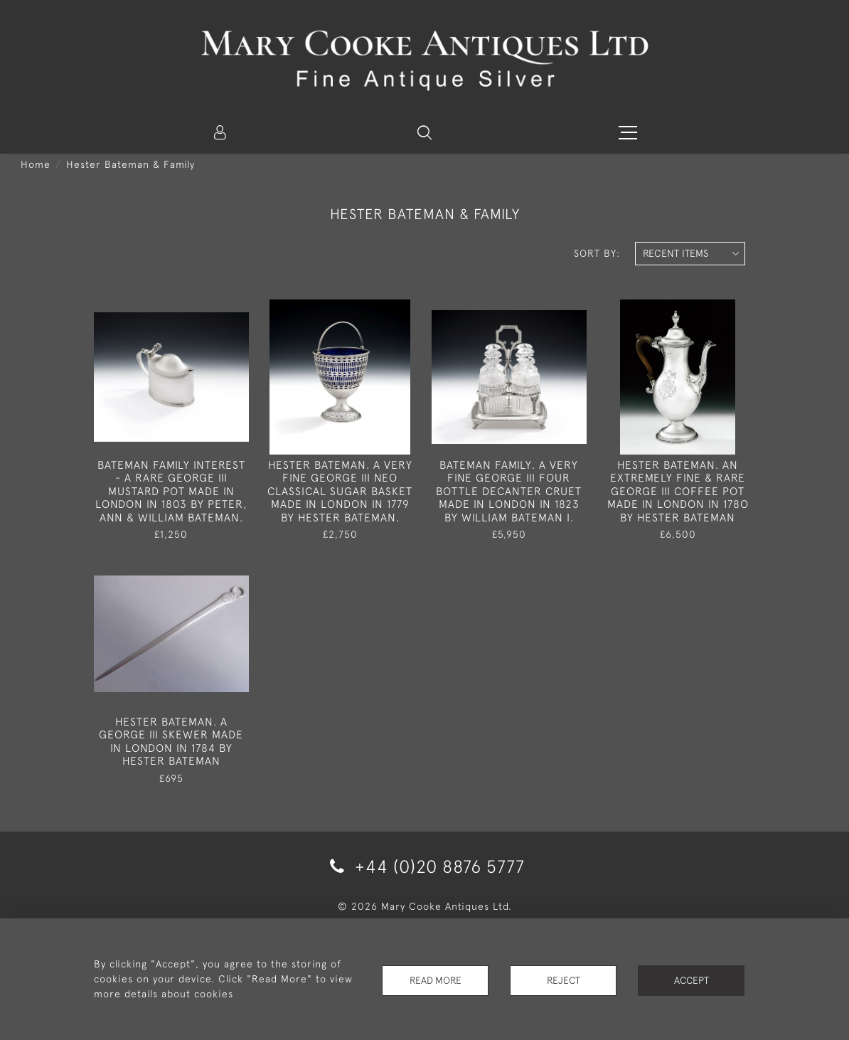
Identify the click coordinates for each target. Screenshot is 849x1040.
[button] (424, 132)
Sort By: (597, 253)
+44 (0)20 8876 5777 (425, 866)
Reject (563, 979)
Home (35, 164)
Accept (691, 979)
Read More (435, 979)
